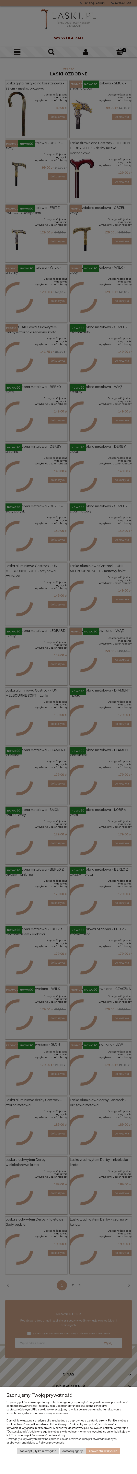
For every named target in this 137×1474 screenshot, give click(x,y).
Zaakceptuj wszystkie (103, 1451)
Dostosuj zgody (72, 1451)
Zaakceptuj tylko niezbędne (38, 1451)
